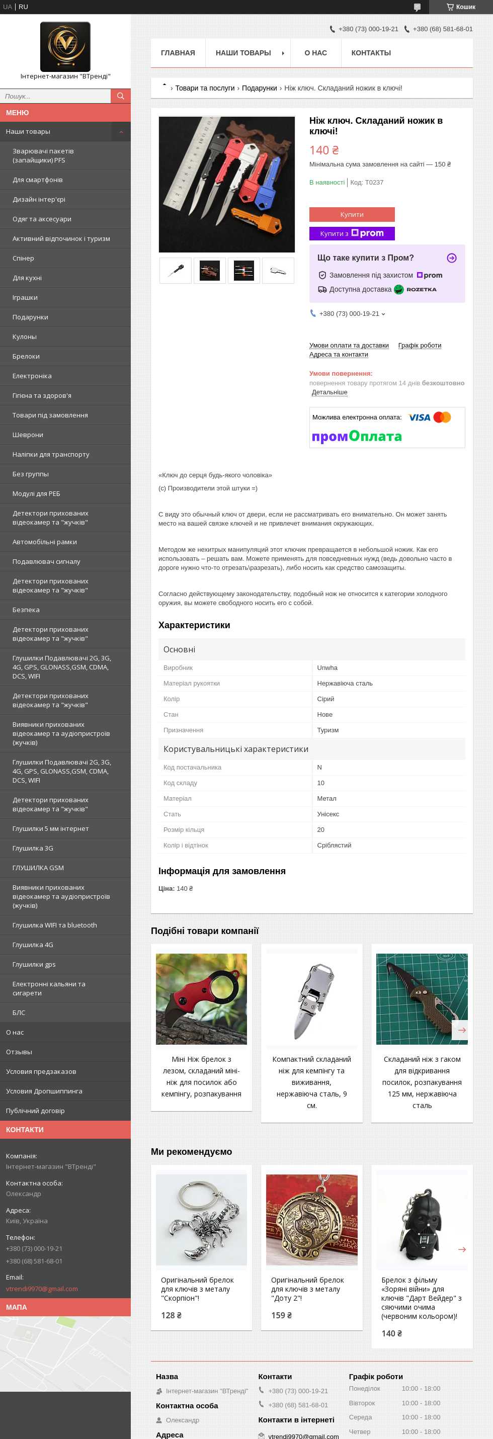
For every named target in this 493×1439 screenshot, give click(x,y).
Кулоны (25, 336)
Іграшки (25, 297)
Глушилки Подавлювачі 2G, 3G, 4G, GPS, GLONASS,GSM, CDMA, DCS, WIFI (62, 667)
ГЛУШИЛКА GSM (38, 867)
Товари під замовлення (50, 414)
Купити (352, 214)
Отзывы (19, 1051)
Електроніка (32, 375)
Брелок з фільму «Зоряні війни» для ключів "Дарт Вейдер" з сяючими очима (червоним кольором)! (421, 1298)
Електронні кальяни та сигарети (49, 988)
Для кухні (27, 277)
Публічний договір (35, 1110)
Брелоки (26, 356)
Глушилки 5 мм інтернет (51, 828)
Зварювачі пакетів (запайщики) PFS (43, 155)
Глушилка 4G (33, 944)
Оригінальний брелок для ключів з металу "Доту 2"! (307, 1289)
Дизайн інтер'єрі (39, 199)
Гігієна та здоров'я (42, 395)
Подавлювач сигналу (46, 561)
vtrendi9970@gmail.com (42, 1288)
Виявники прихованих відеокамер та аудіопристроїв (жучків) (61, 733)
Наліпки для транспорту (51, 454)
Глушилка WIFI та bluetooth (55, 924)
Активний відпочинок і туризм (61, 238)
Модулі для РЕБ (36, 493)
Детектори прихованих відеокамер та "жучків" (51, 518)
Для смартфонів (38, 179)
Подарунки (30, 316)
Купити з (352, 233)
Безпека (26, 609)
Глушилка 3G (33, 848)
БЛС (19, 1012)
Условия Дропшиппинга (44, 1090)
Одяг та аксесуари (42, 218)
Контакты (371, 53)
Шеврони (28, 434)
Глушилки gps (34, 964)
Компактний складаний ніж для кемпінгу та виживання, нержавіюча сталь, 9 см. (311, 1082)
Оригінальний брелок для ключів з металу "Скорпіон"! (197, 1289)
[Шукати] (121, 96)
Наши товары (28, 131)
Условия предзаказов (41, 1071)
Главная (178, 53)
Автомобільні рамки (45, 541)
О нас (15, 1032)
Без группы (31, 473)
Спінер (23, 258)
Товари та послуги (204, 88)
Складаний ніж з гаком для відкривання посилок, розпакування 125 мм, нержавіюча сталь (422, 1082)
